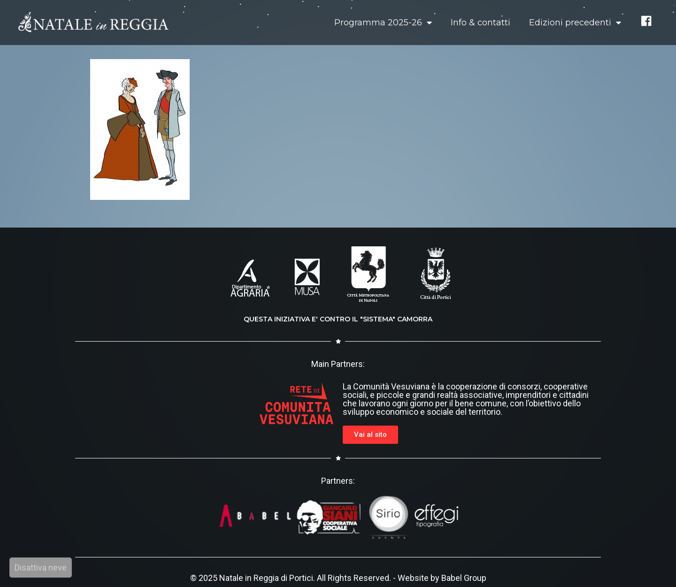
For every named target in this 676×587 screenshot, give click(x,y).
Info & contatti (480, 22)
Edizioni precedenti (575, 22)
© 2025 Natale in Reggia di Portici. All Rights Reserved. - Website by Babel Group (338, 578)
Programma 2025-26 (383, 22)
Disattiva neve (41, 567)
